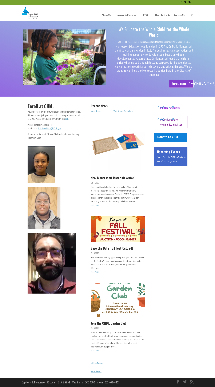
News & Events (162, 15)
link (66, 118)
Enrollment (179, 83)
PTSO (145, 15)
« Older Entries (97, 363)
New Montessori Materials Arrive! (113, 177)
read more (95, 204)
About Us (106, 15)
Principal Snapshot (170, 108)
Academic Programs (127, 15)
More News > (96, 111)
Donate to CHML (168, 136)
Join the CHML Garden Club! (109, 323)
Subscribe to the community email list (171, 122)
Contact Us (179, 15)
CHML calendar (177, 157)
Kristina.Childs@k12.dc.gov (49, 128)
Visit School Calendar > (123, 111)
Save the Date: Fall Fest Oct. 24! (112, 248)
